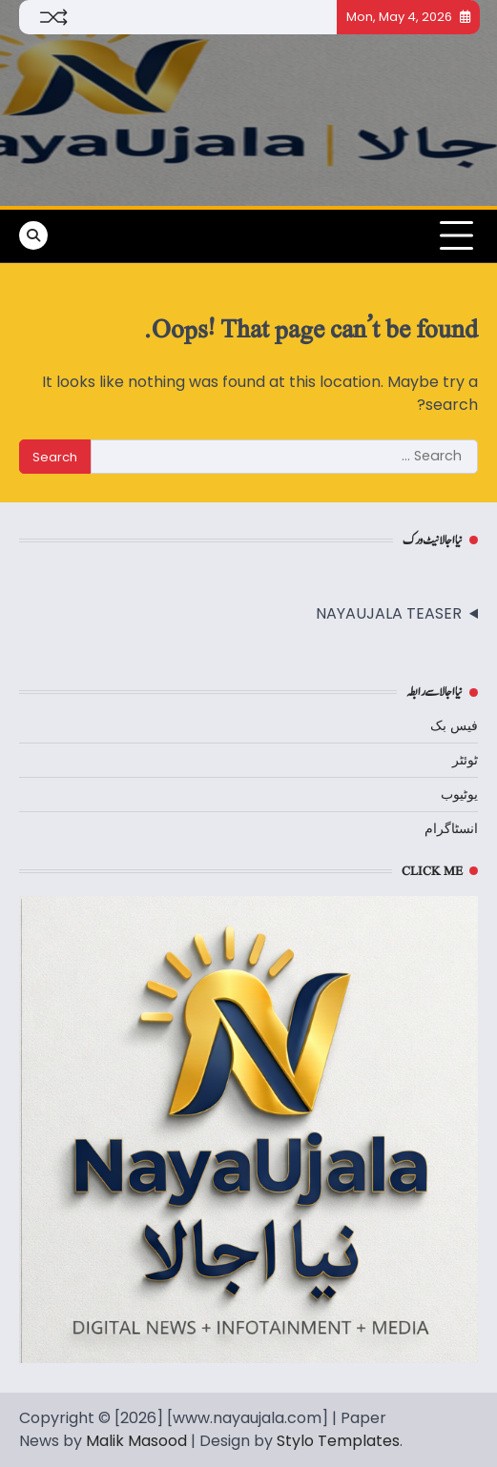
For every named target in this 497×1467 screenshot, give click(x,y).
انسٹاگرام (451, 828)
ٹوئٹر (465, 759)
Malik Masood (136, 1441)
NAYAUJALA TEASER (389, 613)
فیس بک (454, 725)
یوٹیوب (459, 794)
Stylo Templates (338, 1441)
